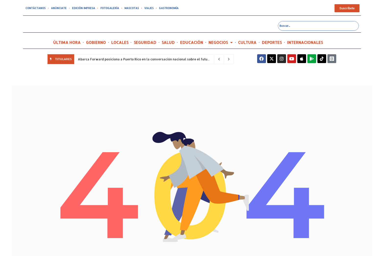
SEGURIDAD (145, 42)
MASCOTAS (131, 8)
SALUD (168, 42)
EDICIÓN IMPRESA (83, 8)
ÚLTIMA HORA (67, 42)
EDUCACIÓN (191, 42)
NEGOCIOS (220, 42)
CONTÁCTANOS (35, 8)
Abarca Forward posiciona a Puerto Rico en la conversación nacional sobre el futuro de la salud (154, 59)
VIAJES (149, 8)
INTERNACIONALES (305, 42)
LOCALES (119, 42)
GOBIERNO (96, 42)
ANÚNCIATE (59, 8)
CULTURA (247, 42)
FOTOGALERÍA (109, 8)
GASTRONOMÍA (169, 8)
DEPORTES (272, 42)
